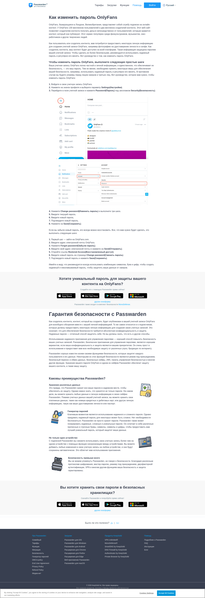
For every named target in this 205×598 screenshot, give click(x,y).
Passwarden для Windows (75, 543)
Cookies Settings (147, 593)
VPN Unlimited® (111, 540)
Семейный (36, 540)
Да (111, 523)
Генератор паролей (40, 557)
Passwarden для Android (74, 547)
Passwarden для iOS (73, 540)
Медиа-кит (36, 573)
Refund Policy (37, 570)
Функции (124, 5)
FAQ (146, 543)
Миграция (36, 550)
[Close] (201, 593)
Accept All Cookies (166, 593)
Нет (117, 523)
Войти (152, 5)
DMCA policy (37, 560)
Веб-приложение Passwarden (76, 560)
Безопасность (38, 553)
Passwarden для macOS (74, 563)
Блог (146, 550)
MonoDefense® (111, 543)
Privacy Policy (38, 566)
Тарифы (99, 5)
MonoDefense (124, 304)
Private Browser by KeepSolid (117, 557)
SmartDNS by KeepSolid (115, 547)
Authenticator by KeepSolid (116, 553)
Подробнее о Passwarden (155, 540)
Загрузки (111, 5)
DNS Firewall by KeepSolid (116, 550)
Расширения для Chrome (75, 550)
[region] (102, 593)
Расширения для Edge (74, 557)
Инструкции (149, 547)
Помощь (137, 5)
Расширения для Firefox (74, 553)
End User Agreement (40, 563)
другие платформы (102, 302)
